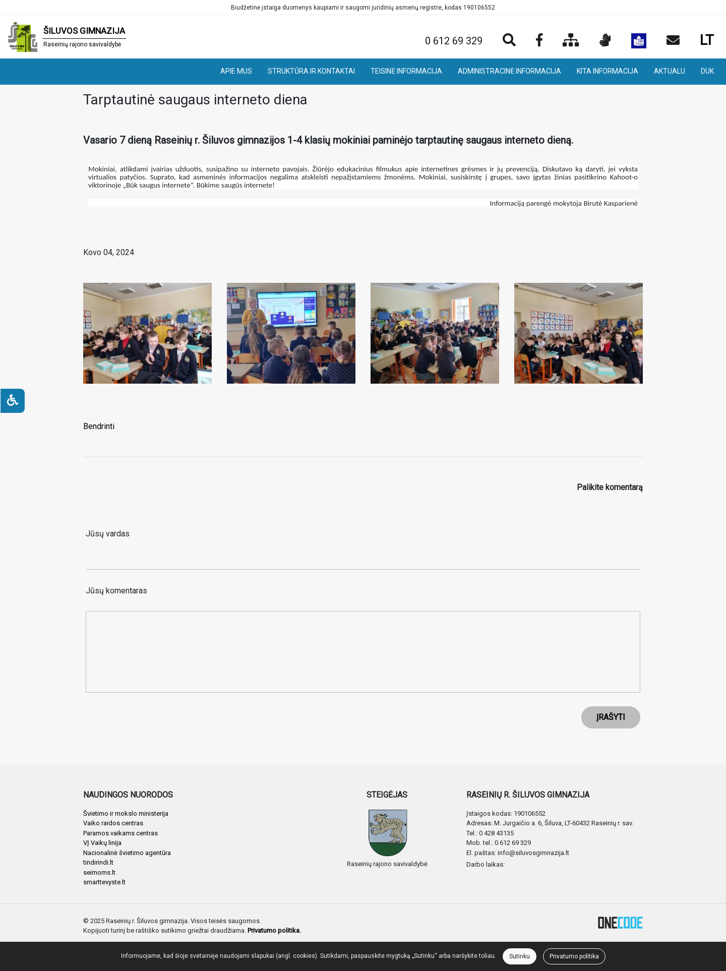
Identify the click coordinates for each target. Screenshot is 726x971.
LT (707, 40)
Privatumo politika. (274, 930)
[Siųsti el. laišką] (673, 40)
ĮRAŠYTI (610, 717)
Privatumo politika (574, 956)
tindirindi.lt (98, 862)
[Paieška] (509, 40)
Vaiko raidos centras (113, 823)
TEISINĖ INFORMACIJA (406, 71)
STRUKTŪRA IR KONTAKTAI (311, 71)
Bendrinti (98, 426)
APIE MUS (236, 71)
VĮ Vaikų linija (102, 842)
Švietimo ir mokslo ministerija (125, 813)
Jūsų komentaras (116, 590)
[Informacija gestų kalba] (605, 40)
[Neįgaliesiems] (12, 400)
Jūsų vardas (108, 533)
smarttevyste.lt (104, 882)
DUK (707, 71)
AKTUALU (669, 71)
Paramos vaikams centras (120, 833)
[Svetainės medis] (571, 40)
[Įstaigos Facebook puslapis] (539, 40)
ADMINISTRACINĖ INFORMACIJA (509, 71)
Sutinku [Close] (519, 956)
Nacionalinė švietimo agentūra (127, 853)
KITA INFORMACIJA (607, 71)
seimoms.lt (99, 872)
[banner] (67, 36)
